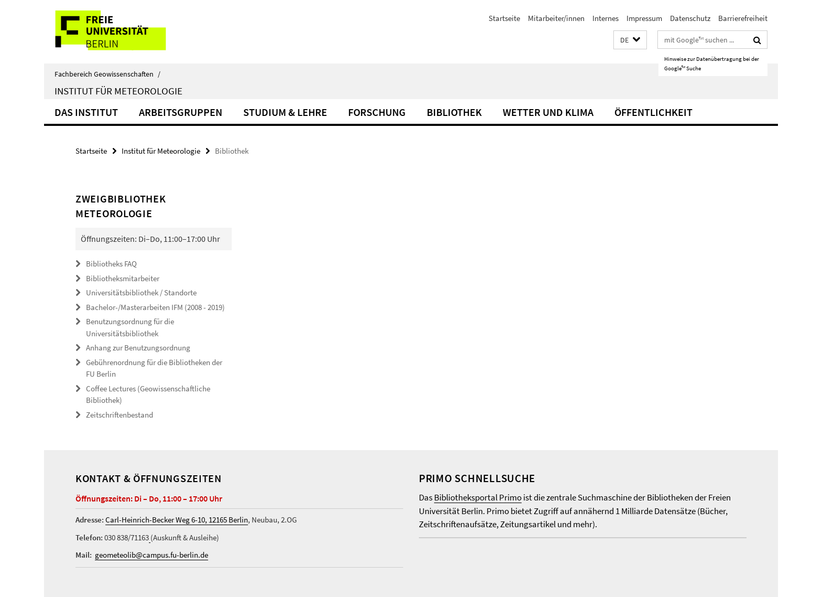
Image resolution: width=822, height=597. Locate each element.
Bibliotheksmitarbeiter (122, 278)
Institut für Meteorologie (118, 90)
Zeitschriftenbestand (119, 415)
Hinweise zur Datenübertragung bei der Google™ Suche (711, 63)
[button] (630, 40)
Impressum (644, 18)
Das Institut (86, 112)
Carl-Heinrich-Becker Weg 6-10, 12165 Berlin (176, 520)
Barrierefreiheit (742, 18)
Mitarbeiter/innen (556, 18)
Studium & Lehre (285, 112)
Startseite (504, 18)
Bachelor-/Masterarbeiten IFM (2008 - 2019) (155, 307)
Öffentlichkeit (653, 112)
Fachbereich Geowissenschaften (107, 74)
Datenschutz (690, 18)
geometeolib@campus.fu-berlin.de (151, 555)
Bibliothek (454, 112)
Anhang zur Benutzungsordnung (138, 348)
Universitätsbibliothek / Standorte (141, 292)
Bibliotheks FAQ (111, 264)
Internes (605, 18)
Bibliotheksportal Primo (478, 497)
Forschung (377, 112)
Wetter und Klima (548, 112)
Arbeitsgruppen (180, 112)
